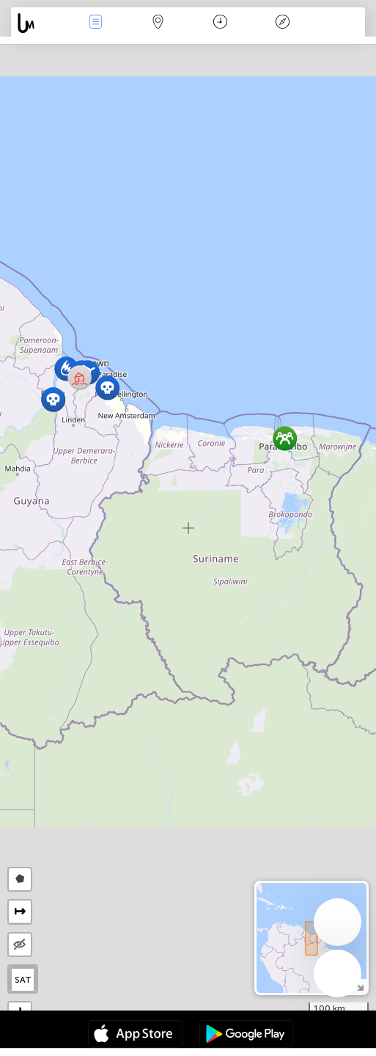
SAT (23, 980)
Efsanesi (283, 23)
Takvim (220, 23)
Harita (157, 23)
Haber (95, 23)
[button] (107, 387)
